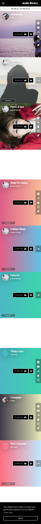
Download (19, 34)
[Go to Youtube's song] (38, 27)
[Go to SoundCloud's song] (38, 32)
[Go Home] (30, 3)
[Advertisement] (20, 164)
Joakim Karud (15, 64)
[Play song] (31, 34)
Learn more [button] (8, 513)
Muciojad (13, 447)
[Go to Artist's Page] (5, 16)
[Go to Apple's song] (38, 36)
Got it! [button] (20, 518)
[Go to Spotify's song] (38, 23)
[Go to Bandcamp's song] (38, 45)
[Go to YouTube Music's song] (38, 41)
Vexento (13, 354)
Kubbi (12, 17)
